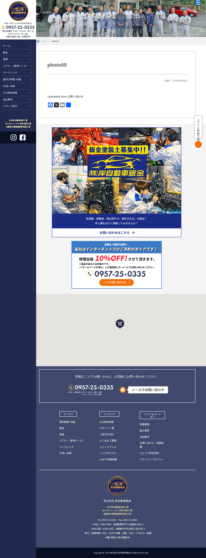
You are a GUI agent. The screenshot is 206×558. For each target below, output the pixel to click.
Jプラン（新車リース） (15, 66)
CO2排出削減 (10, 92)
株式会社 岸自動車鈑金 (120, 552)
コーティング (10, 72)
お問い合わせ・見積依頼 (152, 445)
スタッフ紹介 (10, 106)
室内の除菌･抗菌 (12, 79)
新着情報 (144, 424)
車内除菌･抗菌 (67, 422)
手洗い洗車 (9, 86)
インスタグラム (107, 453)
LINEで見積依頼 (108, 459)
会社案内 (8, 99)
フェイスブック (107, 447)
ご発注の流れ (106, 434)
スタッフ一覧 (106, 428)
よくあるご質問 (107, 440)
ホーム (6, 45)
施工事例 (144, 430)
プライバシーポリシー (152, 459)
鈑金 (5, 52)
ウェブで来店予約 (149, 453)
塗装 (5, 59)
